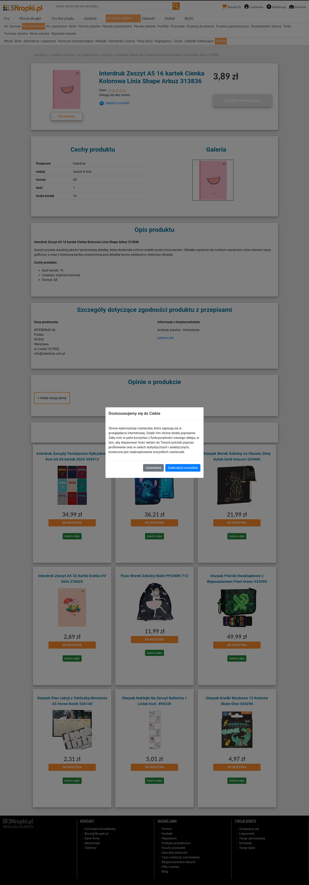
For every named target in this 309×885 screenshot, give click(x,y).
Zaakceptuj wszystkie (183, 468)
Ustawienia (153, 468)
